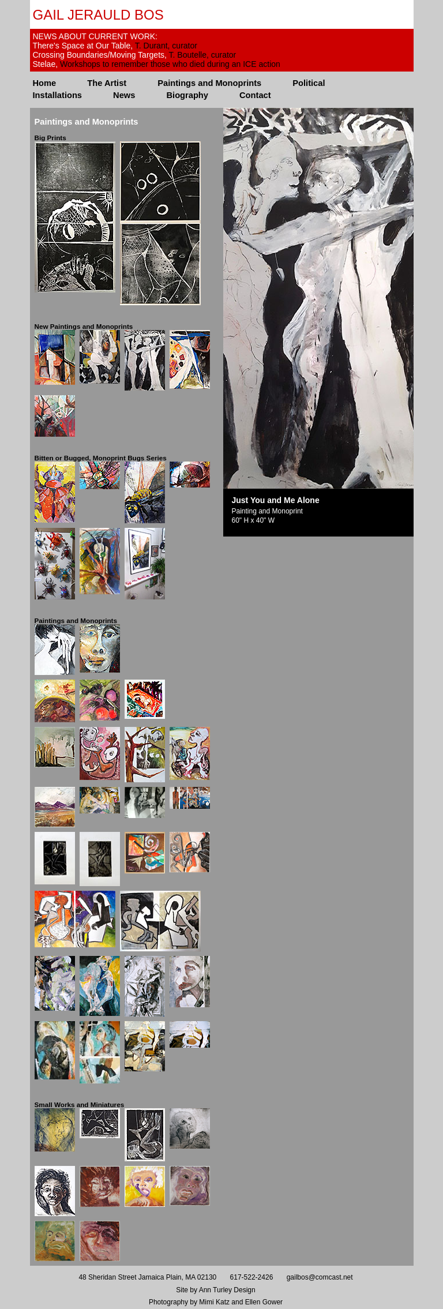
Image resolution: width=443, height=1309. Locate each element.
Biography (187, 95)
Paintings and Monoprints (209, 83)
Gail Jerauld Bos (98, 14)
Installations (57, 95)
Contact (255, 95)
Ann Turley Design (227, 1290)
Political (308, 83)
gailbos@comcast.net (320, 1277)
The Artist (106, 83)
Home (45, 83)
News (124, 95)
